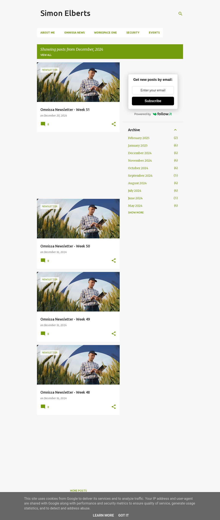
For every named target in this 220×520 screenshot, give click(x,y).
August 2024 (137, 183)
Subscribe (153, 101)
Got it (123, 515)
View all (46, 55)
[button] (113, 124)
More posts (78, 490)
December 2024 (140, 153)
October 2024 (138, 168)
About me (47, 32)
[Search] (180, 14)
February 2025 (139, 138)
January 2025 (138, 145)
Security (132, 32)
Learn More (103, 515)
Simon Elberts (65, 13)
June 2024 (135, 198)
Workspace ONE (105, 32)
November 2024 (140, 161)
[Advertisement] (76, 165)
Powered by (153, 114)
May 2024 (135, 206)
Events (154, 32)
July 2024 (134, 191)
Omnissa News (74, 32)
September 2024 (140, 176)
